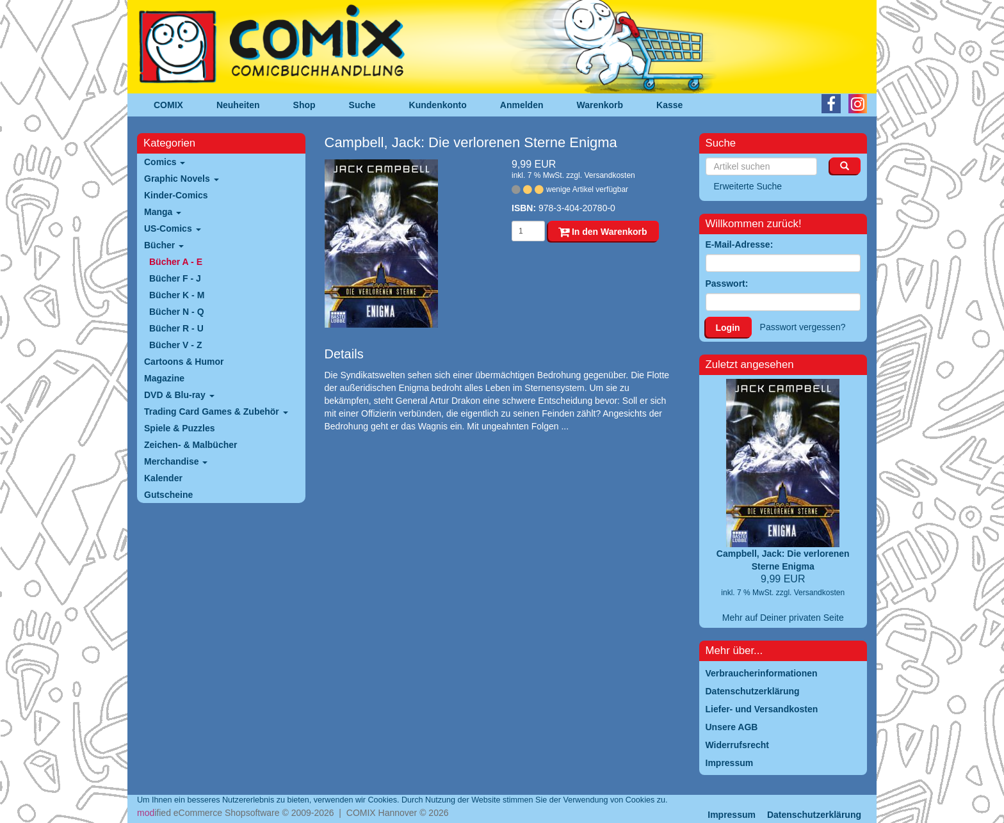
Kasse (669, 105)
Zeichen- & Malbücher (190, 445)
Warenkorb (600, 105)
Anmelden (522, 105)
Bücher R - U (176, 328)
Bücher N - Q (176, 312)
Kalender (163, 478)
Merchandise (175, 461)
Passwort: (727, 283)
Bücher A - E (175, 262)
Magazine (164, 378)
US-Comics (172, 228)
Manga (162, 212)
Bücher (164, 245)
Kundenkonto (438, 105)
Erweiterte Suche (748, 186)
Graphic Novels (181, 178)
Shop (304, 105)
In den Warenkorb (602, 232)
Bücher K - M (176, 295)
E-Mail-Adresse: (739, 244)
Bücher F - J (175, 278)
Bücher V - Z (175, 345)
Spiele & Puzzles (179, 428)
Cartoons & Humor (183, 361)
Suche (362, 105)
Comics (164, 162)
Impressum (732, 815)
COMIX (168, 105)
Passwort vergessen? (803, 327)
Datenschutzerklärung (814, 815)
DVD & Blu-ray (179, 395)
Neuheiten (238, 105)
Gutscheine (168, 495)
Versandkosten (609, 175)
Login (728, 328)
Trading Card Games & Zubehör (216, 411)
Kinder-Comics (176, 195)
